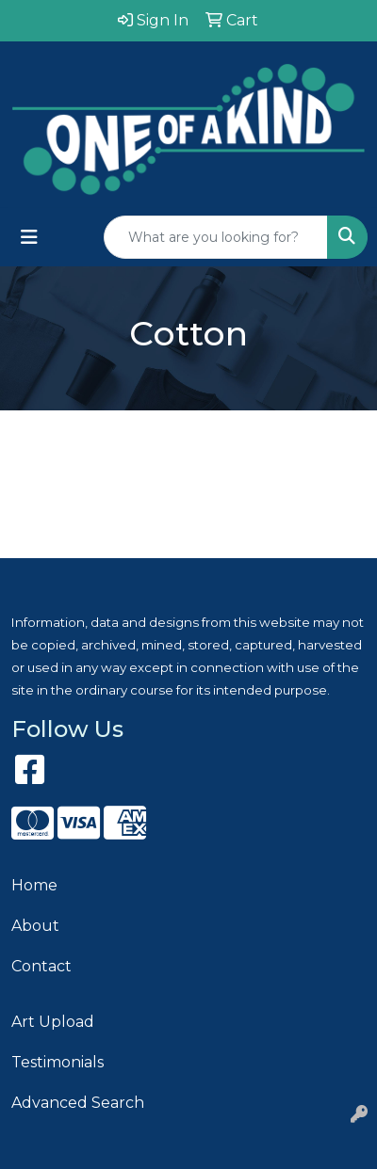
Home (34, 885)
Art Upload (52, 1022)
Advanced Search (77, 1103)
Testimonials (57, 1062)
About (35, 926)
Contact (41, 966)
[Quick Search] (216, 237)
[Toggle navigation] (29, 237)
